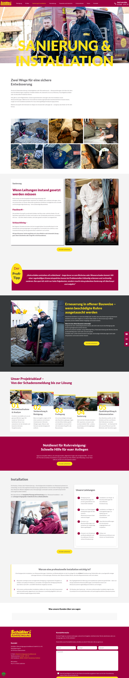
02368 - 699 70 (24, 656)
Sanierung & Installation (39, 3)
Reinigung (19, 3)
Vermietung (52, 3)
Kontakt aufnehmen (64, 249)
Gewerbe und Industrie (65, 3)
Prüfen (27, 3)
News (88, 3)
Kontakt (95, 3)
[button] (12, 621)
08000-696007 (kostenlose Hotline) (30, 658)
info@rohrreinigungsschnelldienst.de (25, 654)
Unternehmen (80, 3)
